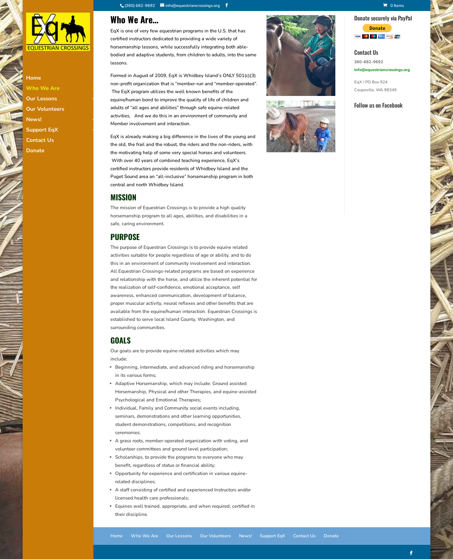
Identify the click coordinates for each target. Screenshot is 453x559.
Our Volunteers (45, 110)
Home (33, 78)
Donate (35, 151)
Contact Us (40, 141)
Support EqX (42, 130)
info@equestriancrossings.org (382, 70)
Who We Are (42, 89)
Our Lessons (41, 99)
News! (34, 120)
